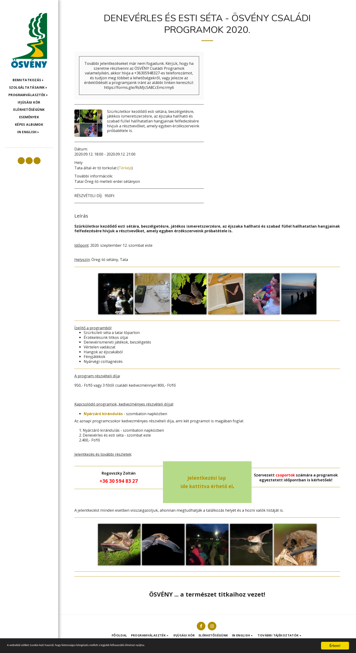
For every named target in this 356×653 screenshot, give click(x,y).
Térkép (125, 167)
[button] (29, 80)
